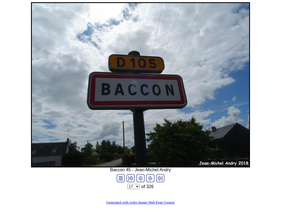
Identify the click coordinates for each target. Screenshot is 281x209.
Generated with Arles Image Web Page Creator (140, 202)
